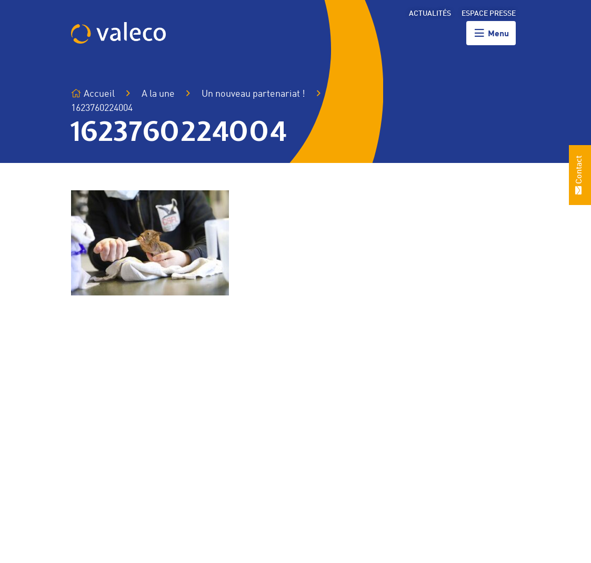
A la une (158, 94)
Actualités (430, 13)
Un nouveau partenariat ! (253, 94)
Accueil (93, 94)
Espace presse (489, 13)
